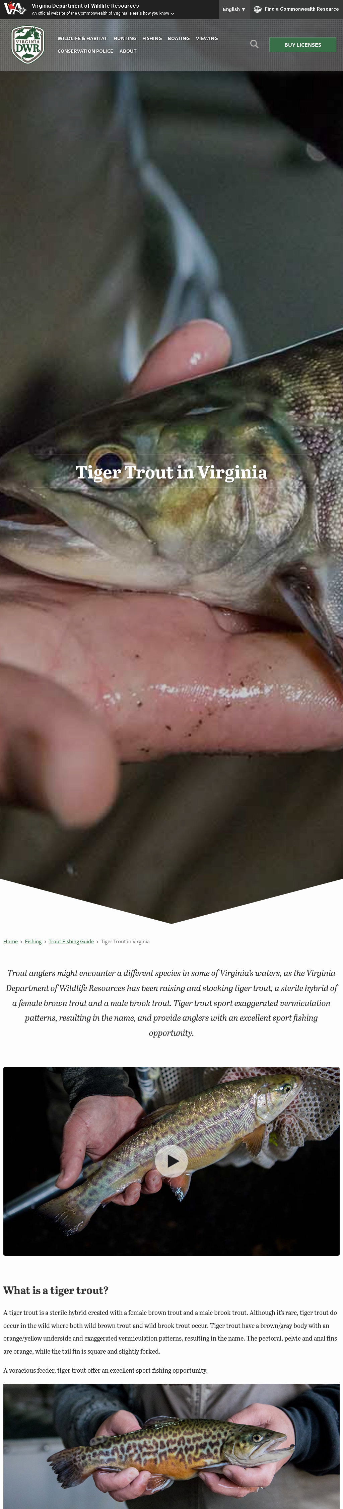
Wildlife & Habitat (82, 38)
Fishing (152, 38)
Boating (179, 38)
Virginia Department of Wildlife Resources (85, 6)
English (234, 9)
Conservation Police (85, 51)
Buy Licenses (302, 44)
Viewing (207, 38)
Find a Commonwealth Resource (296, 9)
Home (10, 941)
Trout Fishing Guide (71, 941)
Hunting (125, 38)
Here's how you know (149, 13)
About (128, 51)
